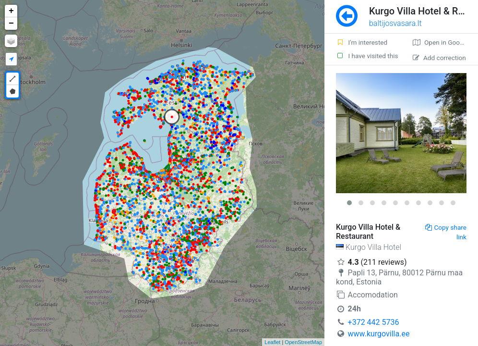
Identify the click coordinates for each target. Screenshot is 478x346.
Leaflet (272, 342)
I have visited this (367, 56)
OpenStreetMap (303, 342)
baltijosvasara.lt (395, 23)
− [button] (11, 23)
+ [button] (11, 11)
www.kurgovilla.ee (379, 333)
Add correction (439, 58)
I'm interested (361, 42)
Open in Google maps (445, 42)
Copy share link (445, 232)
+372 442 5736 (373, 322)
